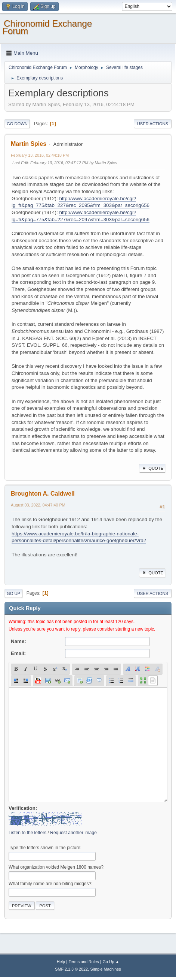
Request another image (73, 832)
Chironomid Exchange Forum (47, 27)
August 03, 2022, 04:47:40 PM (38, 505)
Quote (152, 468)
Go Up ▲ (110, 961)
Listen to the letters (27, 832)
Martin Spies (28, 144)
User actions (152, 123)
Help (61, 961)
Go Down (17, 123)
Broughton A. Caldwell (43, 493)
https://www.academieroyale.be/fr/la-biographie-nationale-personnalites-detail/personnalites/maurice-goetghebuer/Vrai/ (79, 537)
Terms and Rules (84, 961)
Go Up (13, 593)
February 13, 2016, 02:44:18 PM (40, 155)
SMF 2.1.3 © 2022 (71, 969)
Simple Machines (105, 969)
